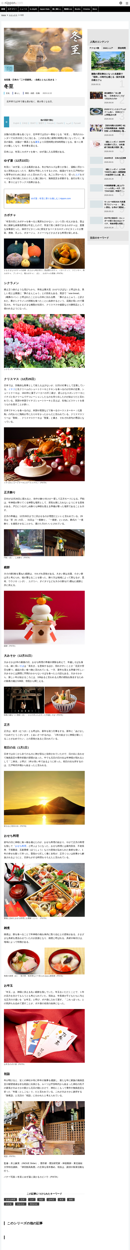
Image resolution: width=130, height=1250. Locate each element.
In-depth (33, 9)
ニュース (23, 9)
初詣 (41, 1200)
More (95, 9)
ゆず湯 (8, 1204)
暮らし (17, 93)
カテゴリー (12, 9)
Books (77, 9)
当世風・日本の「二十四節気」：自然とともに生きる (31, 80)
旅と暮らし (57, 9)
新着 (3, 9)
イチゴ (11, 389)
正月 (22, 1200)
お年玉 (51, 1200)
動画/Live (68, 9)
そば (22, 666)
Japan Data (45, 9)
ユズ (77, 174)
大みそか (20, 1204)
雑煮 (71, 1200)
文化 (8, 93)
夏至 (37, 142)
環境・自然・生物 (32, 93)
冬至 (61, 1200)
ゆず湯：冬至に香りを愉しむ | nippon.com (51, 198)
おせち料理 (20, 846)
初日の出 (33, 1204)
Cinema (86, 9)
